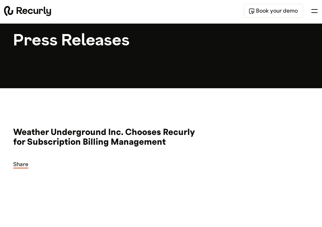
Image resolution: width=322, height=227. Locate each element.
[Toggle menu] (314, 11)
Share (20, 164)
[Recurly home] (27, 11)
